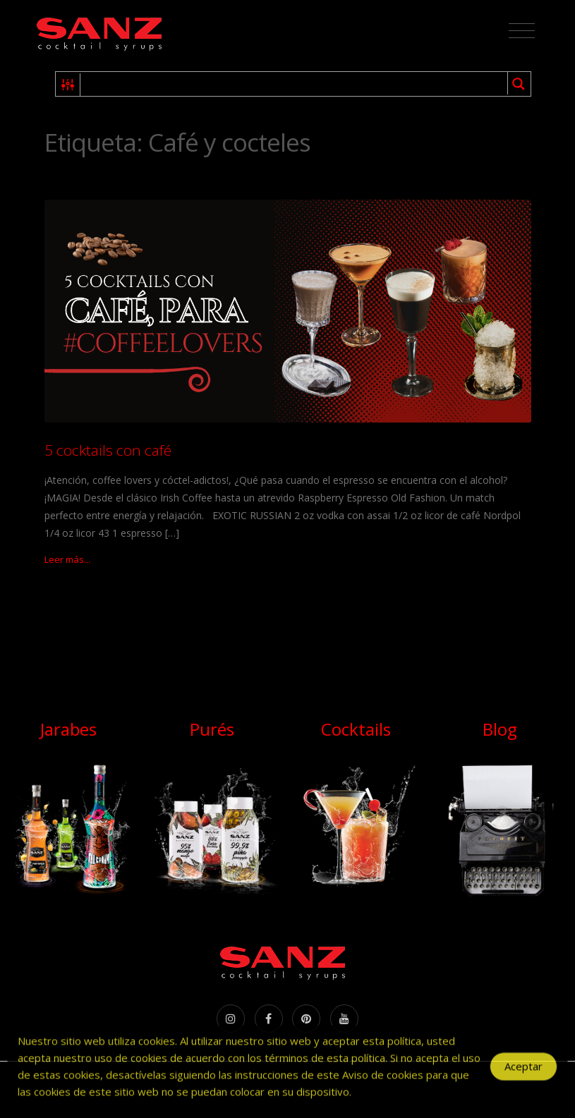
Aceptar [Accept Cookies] (523, 1071)
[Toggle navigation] (522, 31)
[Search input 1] (294, 84)
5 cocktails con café (107, 450)
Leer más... (67, 559)
